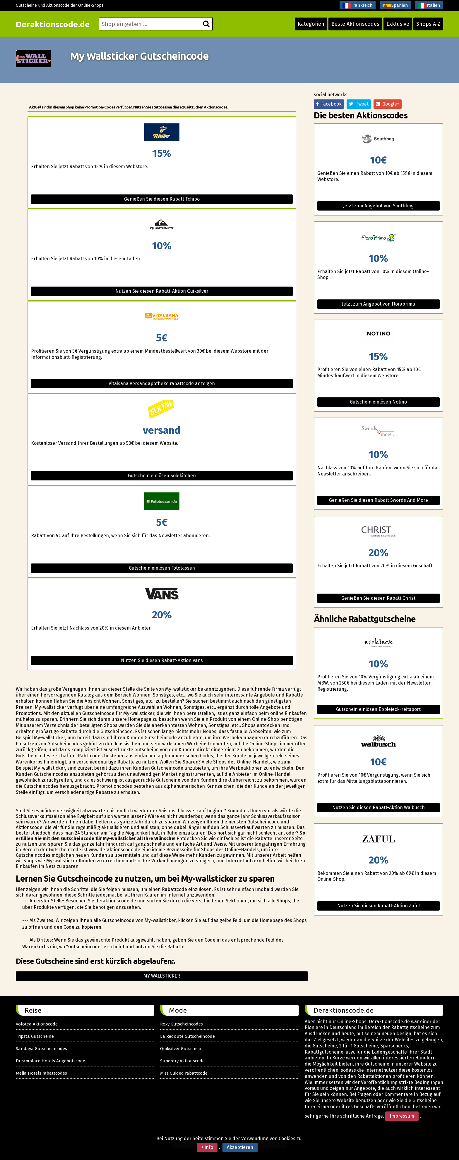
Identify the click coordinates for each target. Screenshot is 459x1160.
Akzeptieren (240, 1147)
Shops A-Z (428, 24)
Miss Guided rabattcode (184, 1073)
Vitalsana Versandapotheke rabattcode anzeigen (162, 383)
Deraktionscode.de (53, 24)
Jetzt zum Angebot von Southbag (378, 205)
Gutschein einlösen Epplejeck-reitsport (378, 709)
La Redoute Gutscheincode (187, 1036)
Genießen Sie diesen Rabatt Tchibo (162, 199)
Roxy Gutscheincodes (181, 1024)
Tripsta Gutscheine (35, 1036)
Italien (429, 5)
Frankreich (357, 5)
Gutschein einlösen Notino (378, 402)
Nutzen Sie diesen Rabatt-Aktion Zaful (378, 906)
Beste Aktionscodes (355, 24)
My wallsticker (161, 976)
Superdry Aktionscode (182, 1061)
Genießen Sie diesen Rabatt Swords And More (378, 500)
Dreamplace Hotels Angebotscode (50, 1061)
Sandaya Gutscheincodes (41, 1048)
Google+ (387, 104)
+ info (207, 1147)
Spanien (395, 5)
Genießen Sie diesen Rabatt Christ (378, 598)
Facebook (329, 104)
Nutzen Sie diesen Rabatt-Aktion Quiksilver (161, 291)
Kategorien (311, 24)
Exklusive (397, 24)
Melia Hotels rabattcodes (41, 1073)
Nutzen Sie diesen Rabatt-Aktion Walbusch (378, 807)
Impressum (402, 1116)
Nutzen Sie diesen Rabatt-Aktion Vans (162, 660)
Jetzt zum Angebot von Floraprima (378, 304)
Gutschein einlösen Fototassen (162, 568)
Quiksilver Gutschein (180, 1048)
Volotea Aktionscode (37, 1024)
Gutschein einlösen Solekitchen (162, 475)
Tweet (359, 104)
